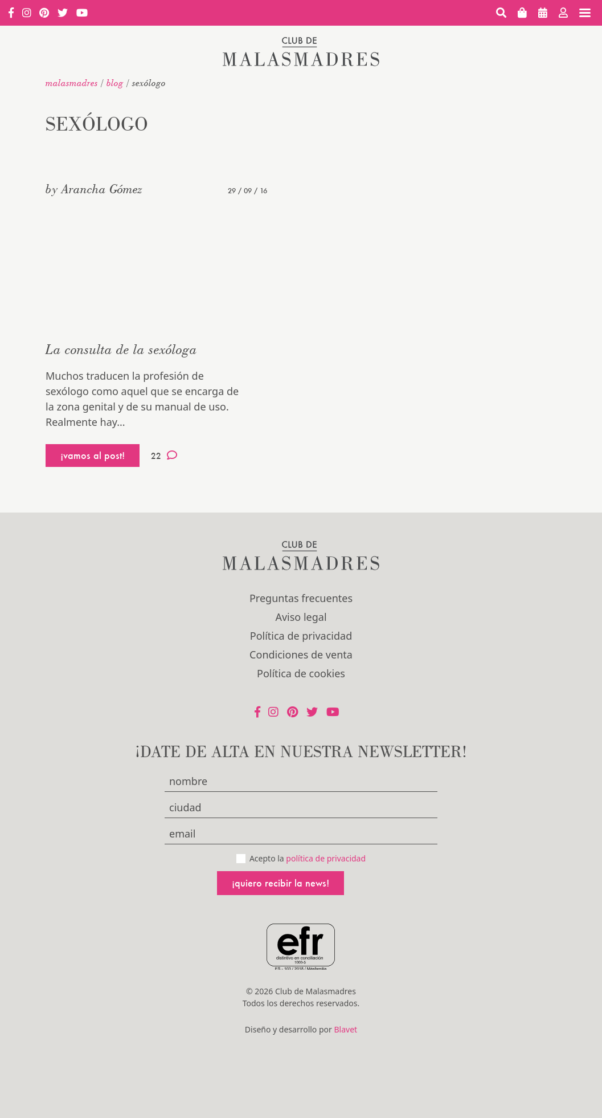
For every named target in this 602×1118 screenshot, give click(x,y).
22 (164, 455)
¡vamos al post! (92, 455)
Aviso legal (300, 617)
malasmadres (72, 82)
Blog (115, 82)
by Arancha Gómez (94, 189)
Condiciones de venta (301, 654)
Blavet (345, 1029)
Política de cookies (301, 673)
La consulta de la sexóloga (121, 349)
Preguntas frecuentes (301, 598)
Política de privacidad (301, 636)
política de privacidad (326, 858)
